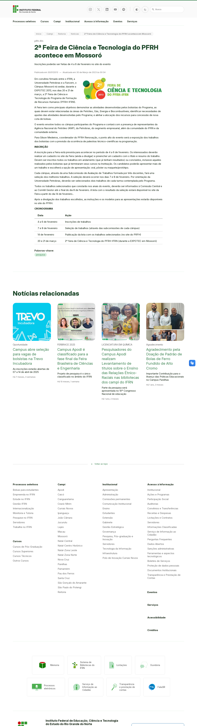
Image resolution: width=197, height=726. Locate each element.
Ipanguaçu (63, 513)
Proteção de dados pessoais (163, 565)
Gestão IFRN (20, 503)
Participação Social (157, 499)
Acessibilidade (156, 617)
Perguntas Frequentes (159, 539)
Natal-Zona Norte (67, 554)
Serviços (132, 21)
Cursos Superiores (23, 551)
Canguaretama (66, 499)
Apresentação (110, 489)
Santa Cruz (64, 578)
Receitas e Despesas (159, 513)
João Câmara (65, 517)
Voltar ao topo (101, 464)
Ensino (106, 508)
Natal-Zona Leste (67, 550)
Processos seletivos (24, 21)
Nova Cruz (63, 559)
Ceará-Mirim (64, 503)
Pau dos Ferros (66, 573)
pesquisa (40, 254)
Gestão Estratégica (113, 527)
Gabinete (107, 522)
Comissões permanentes (116, 499)
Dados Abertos (155, 544)
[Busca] (167, 9)
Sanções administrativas (160, 548)
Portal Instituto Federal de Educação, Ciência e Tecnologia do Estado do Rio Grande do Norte (27, 9)
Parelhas (62, 564)
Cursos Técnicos (22, 556)
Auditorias (152, 503)
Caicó (61, 494)
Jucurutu (62, 522)
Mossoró (63, 536)
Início (38, 34)
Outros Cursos (21, 560)
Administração (110, 494)
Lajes (61, 527)
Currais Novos (65, 508)
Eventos (117, 21)
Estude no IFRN (21, 499)
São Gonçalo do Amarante (72, 582)
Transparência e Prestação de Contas (164, 576)
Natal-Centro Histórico (70, 545)
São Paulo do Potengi (69, 587)
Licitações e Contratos (159, 517)
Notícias (75, 34)
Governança (109, 531)
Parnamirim (64, 568)
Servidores (19, 522)
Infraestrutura (110, 553)
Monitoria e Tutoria (23, 513)
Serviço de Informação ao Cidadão (161, 533)
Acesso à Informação (96, 21)
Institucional (73, 21)
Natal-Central (65, 540)
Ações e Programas (158, 494)
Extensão (108, 517)
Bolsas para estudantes (26, 489)
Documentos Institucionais (161, 570)
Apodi (61, 489)
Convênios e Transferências (162, 508)
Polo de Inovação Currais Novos (120, 557)
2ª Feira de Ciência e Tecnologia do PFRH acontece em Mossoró (117, 34)
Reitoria (62, 34)
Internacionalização (23, 508)
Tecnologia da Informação (117, 548)
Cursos (45, 21)
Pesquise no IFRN (23, 517)
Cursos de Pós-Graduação (27, 546)
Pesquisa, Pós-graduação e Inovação (118, 538)
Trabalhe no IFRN (22, 527)
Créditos (152, 630)
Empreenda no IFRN (24, 494)
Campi (57, 21)
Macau (61, 531)
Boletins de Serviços (158, 560)
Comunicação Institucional (117, 503)
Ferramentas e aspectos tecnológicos (160, 555)
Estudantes (109, 513)
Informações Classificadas (162, 527)
